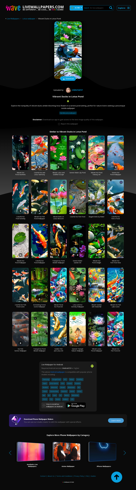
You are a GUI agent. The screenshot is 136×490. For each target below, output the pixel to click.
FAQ (87, 476)
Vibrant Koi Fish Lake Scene (115, 306)
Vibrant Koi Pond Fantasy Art (96, 174)
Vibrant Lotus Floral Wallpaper (96, 350)
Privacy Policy (79, 476)
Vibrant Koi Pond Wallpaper (20, 262)
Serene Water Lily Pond (77, 173)
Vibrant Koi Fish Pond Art (115, 350)
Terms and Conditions (64, 476)
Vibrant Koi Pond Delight (96, 262)
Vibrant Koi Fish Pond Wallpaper (39, 218)
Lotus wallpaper (29, 18)
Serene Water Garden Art (77, 262)
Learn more (116, 420)
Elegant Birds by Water (96, 217)
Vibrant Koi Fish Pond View (115, 262)
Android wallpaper (57, 372)
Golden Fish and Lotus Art (58, 350)
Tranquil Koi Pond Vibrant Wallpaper (39, 350)
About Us (51, 476)
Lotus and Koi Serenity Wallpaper (77, 306)
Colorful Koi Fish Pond (77, 217)
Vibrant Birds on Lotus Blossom (58, 218)
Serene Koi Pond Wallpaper (115, 174)
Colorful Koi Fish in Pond (115, 218)
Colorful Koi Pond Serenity (20, 218)
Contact (43, 476)
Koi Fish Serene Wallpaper (20, 350)
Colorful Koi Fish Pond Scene (20, 306)
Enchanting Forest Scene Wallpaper (39, 306)
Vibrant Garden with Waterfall (96, 306)
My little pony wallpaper (68, 113)
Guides (93, 476)
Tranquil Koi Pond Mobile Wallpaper (58, 262)
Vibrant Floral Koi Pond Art (58, 306)
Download (68, 78)
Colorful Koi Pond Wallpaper (39, 262)
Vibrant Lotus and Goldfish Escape (58, 174)
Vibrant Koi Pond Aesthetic (20, 174)
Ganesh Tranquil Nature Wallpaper (78, 350)
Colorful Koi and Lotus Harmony (39, 174)
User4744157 (74, 90)
